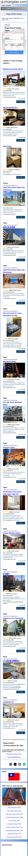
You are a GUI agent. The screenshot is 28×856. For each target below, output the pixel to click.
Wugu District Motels (13, 757)
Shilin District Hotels (12, 833)
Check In (6, 32)
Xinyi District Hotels (12, 824)
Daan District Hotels (12, 811)
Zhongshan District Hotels (12, 817)
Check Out (7, 38)
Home (3, 8)
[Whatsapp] (24, 764)
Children (19, 44)
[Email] (19, 764)
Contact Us (8, 8)
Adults (12, 44)
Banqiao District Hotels (13, 837)
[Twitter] (15, 764)
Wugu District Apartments (13, 754)
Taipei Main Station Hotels (12, 814)
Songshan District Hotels (12, 827)
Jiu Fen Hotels (12, 820)
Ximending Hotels (12, 807)
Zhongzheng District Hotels (13, 830)
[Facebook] (10, 764)
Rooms (6, 44)
